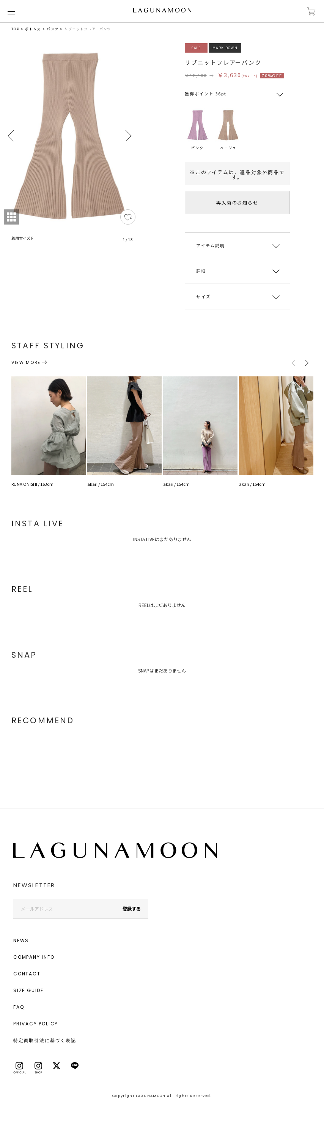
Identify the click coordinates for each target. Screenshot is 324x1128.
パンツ (52, 29)
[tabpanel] (69, 147)
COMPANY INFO (34, 957)
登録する (132, 908)
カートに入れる (311, 11)
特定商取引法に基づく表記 (44, 1040)
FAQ (18, 1007)
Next (127, 136)
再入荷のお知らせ (237, 202)
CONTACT (27, 973)
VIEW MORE (26, 362)
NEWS (21, 940)
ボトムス (33, 29)
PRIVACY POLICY (35, 1023)
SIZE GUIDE (28, 990)
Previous (11, 136)
